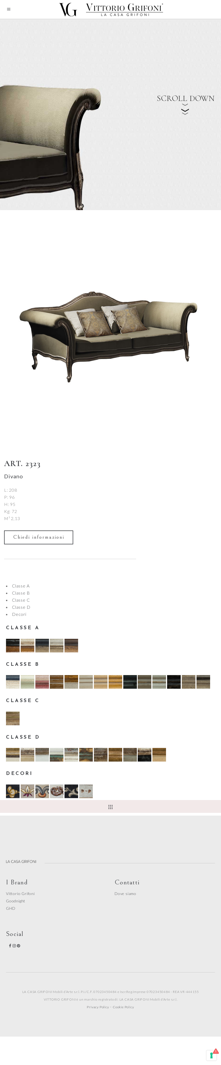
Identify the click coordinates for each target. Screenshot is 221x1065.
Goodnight (15, 901)
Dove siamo (125, 893)
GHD (10, 908)
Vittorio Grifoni (20, 893)
